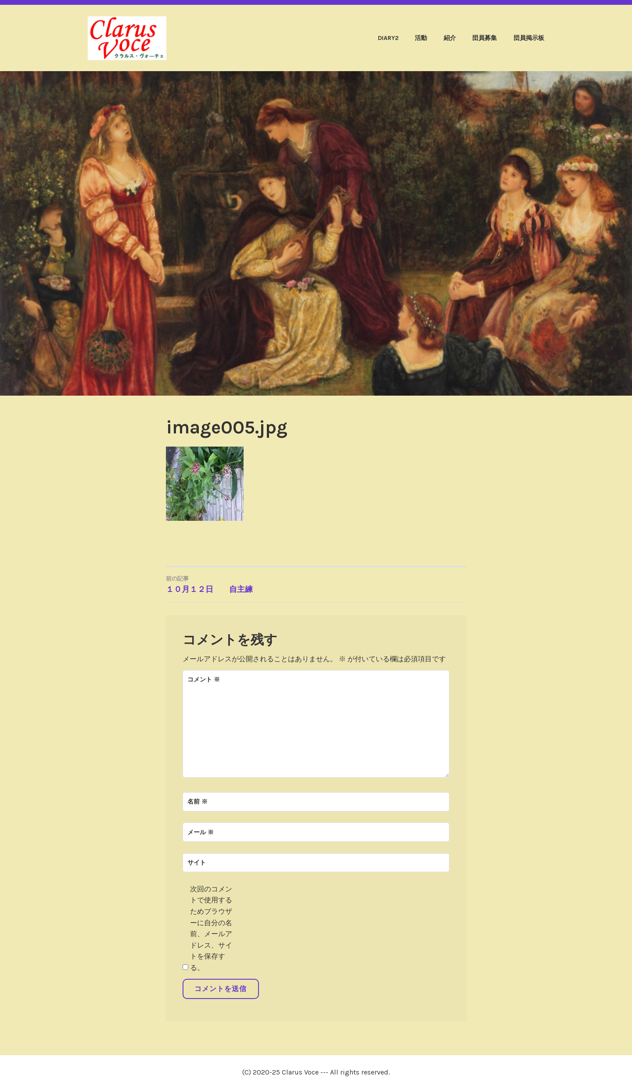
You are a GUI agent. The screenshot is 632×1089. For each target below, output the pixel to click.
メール (200, 832)
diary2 (388, 38)
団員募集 (484, 38)
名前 (197, 801)
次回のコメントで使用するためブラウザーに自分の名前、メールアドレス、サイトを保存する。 (211, 928)
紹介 (450, 38)
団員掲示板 (529, 38)
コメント (203, 679)
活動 (421, 38)
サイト (196, 862)
